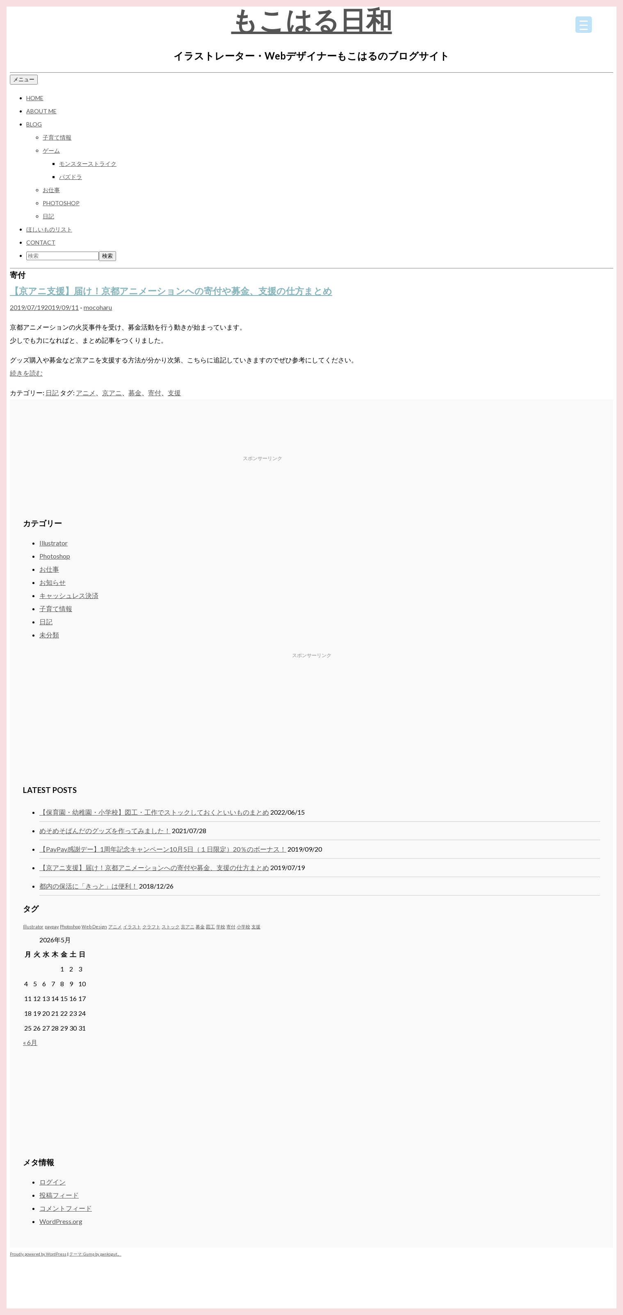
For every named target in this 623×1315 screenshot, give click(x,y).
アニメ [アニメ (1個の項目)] (115, 926)
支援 (174, 392)
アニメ (86, 392)
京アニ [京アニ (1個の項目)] (187, 926)
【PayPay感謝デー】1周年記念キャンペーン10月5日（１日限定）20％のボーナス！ (162, 849)
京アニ (112, 392)
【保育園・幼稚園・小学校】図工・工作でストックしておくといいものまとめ (154, 812)
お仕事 (51, 189)
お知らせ (52, 582)
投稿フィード (59, 1195)
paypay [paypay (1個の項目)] (52, 926)
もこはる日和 (311, 20)
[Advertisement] (331, 439)
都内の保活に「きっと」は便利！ (88, 886)
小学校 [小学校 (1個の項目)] (243, 926)
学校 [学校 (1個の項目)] (220, 926)
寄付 (154, 392)
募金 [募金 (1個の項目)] (200, 926)
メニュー (23, 79)
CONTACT (40, 242)
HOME (34, 97)
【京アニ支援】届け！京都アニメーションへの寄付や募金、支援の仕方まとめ (171, 290)
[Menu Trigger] (583, 24)
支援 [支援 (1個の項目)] (255, 926)
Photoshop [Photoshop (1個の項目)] (70, 926)
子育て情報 (57, 137)
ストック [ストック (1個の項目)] (171, 926)
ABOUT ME (41, 111)
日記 (48, 216)
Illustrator (53, 543)
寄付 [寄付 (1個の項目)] (230, 926)
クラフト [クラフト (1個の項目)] (151, 926)
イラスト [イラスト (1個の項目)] (132, 926)
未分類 (49, 635)
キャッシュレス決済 (68, 595)
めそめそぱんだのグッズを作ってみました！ (105, 830)
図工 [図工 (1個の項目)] (210, 926)
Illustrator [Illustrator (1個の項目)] (33, 926)
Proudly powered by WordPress (38, 1254)
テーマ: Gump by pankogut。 (95, 1254)
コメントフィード (65, 1208)
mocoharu (98, 307)
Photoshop (61, 202)
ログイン (52, 1182)
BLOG (34, 124)
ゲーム (51, 150)
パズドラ (70, 176)
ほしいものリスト (49, 229)
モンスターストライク (87, 163)
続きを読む (26, 373)
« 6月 (30, 1042)
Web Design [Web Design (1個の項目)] (94, 926)
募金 (134, 392)
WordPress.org (60, 1221)
